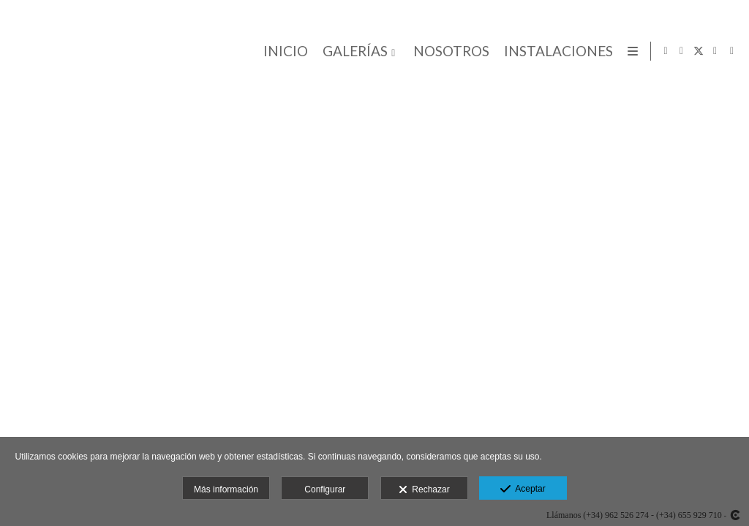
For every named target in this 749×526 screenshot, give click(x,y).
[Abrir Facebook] (681, 51)
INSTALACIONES (556, 51)
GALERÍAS (352, 51)
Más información (226, 489)
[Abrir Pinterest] (732, 51)
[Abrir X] (698, 51)
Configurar (324, 489)
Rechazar (424, 490)
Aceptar (522, 489)
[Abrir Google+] (715, 51)
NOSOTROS (449, 51)
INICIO (283, 51)
